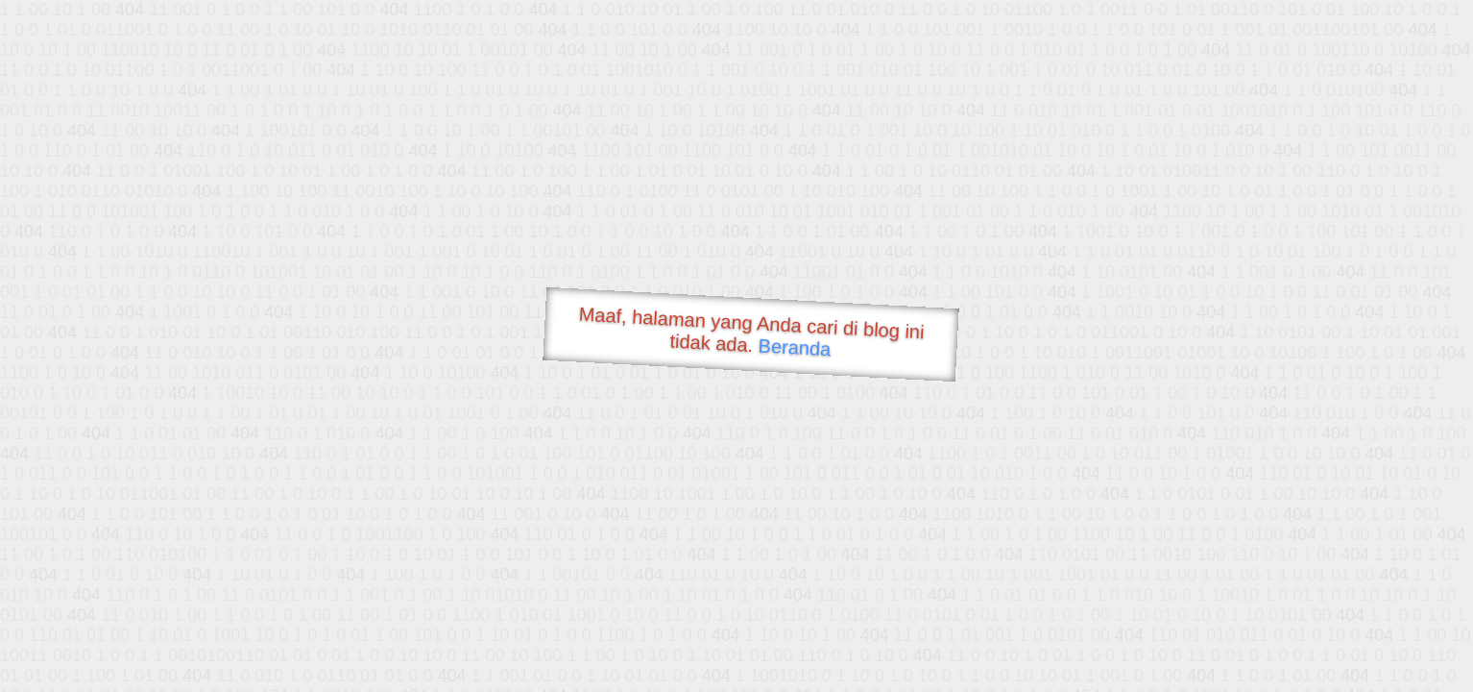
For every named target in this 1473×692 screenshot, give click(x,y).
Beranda (795, 346)
